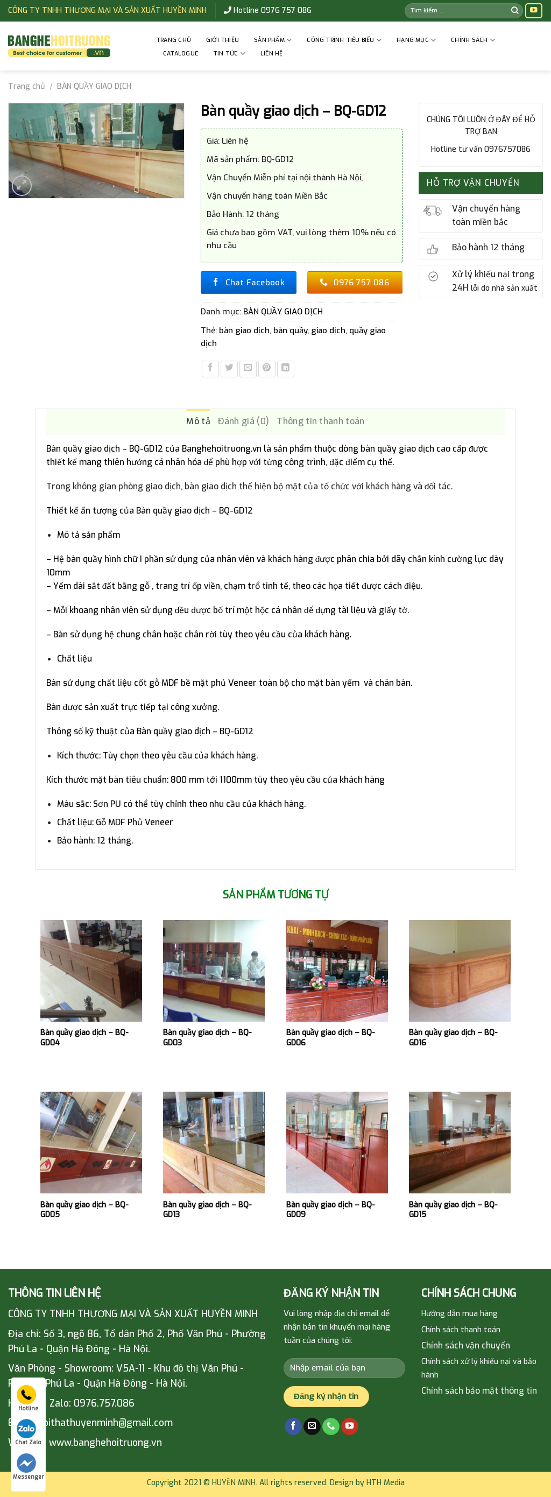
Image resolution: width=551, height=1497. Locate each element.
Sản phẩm (273, 40)
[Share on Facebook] (210, 369)
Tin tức (229, 53)
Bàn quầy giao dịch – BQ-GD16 (453, 1038)
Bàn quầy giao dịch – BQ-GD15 (453, 1210)
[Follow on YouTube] (533, 11)
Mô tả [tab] (198, 421)
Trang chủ (173, 40)
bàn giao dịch (244, 330)
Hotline (27, 1398)
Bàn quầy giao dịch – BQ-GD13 (207, 1210)
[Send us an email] (312, 1427)
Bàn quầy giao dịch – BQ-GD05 (84, 1210)
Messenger (28, 1466)
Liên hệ (271, 54)
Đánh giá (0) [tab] (243, 421)
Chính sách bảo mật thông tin (479, 1390)
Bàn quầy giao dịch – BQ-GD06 (330, 1038)
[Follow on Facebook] (293, 1427)
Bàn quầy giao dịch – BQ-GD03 (207, 1038)
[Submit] (515, 10)
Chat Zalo (28, 1432)
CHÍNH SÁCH (473, 40)
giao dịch (328, 330)
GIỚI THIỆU (222, 40)
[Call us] (331, 1427)
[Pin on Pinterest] (267, 369)
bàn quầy (290, 330)
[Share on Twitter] (229, 369)
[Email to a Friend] (248, 369)
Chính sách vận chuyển (465, 1345)
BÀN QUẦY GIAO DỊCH (94, 86)
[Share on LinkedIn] (285, 369)
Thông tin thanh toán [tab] (320, 421)
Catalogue (180, 54)
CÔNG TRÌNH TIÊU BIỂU (344, 40)
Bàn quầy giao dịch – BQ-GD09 (330, 1210)
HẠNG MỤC (416, 40)
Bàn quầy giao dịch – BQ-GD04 (84, 1038)
